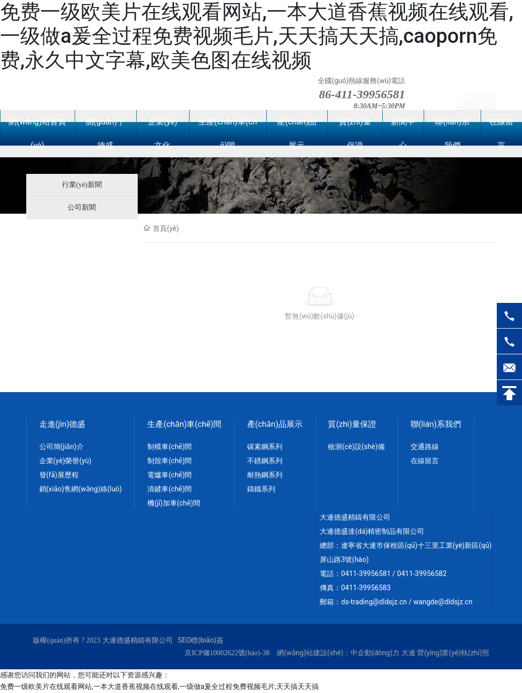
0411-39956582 (421, 574)
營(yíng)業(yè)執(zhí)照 (453, 653)
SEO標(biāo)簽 (200, 640)
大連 (408, 653)
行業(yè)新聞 (82, 184)
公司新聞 (82, 207)
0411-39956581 (365, 574)
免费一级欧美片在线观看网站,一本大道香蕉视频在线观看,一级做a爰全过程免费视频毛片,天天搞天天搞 (159, 686)
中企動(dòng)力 (375, 653)
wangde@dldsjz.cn (443, 602)
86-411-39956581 (362, 94)
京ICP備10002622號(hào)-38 (227, 653)
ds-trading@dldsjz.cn (374, 602)
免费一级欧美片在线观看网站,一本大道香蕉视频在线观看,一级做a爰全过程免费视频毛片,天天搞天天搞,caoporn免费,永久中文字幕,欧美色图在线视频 (256, 36)
